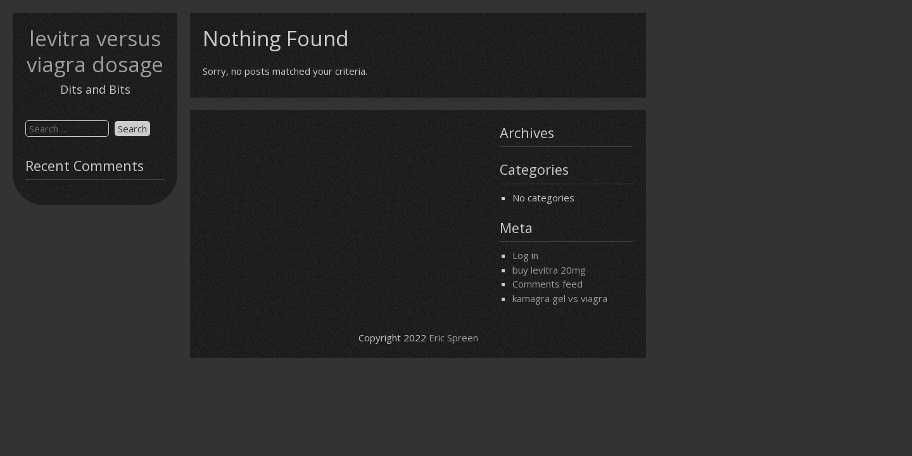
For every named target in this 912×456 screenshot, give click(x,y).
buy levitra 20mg (549, 269)
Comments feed (547, 283)
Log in (525, 255)
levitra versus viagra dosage (95, 51)
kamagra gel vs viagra (559, 298)
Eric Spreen (453, 337)
